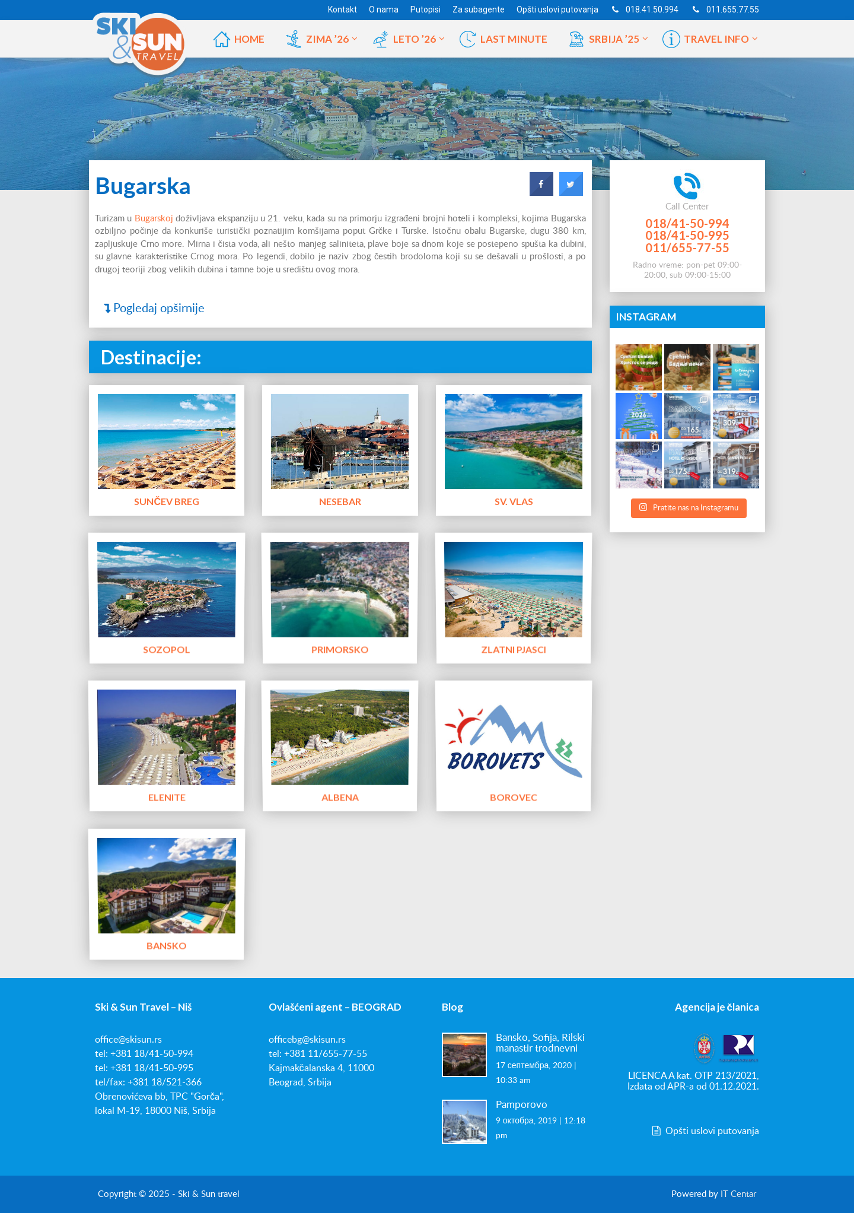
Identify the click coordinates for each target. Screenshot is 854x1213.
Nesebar (340, 501)
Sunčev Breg (167, 501)
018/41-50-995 (687, 235)
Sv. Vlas (514, 501)
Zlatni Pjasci (514, 648)
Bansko (167, 944)
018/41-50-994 (687, 223)
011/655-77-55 (687, 247)
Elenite (166, 796)
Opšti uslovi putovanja (704, 1131)
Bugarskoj (154, 218)
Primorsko (340, 648)
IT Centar (738, 1194)
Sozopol (167, 648)
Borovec (513, 796)
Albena (340, 796)
